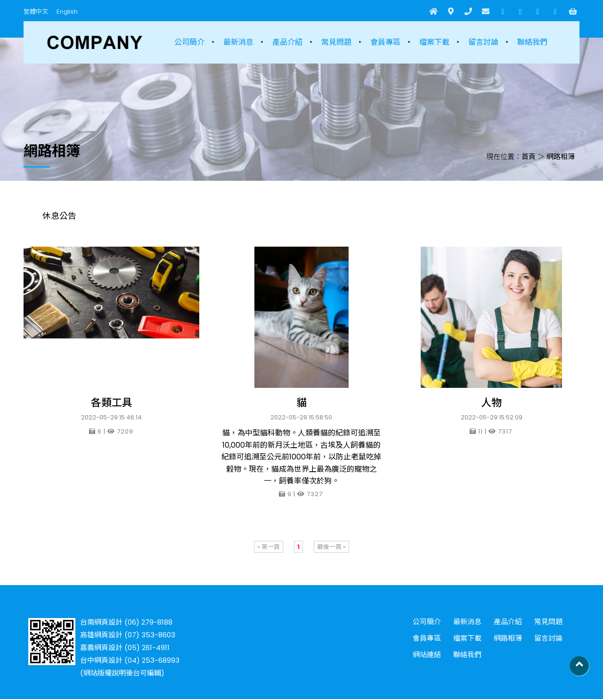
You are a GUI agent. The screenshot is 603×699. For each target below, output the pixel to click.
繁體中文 (36, 11)
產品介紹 (287, 42)
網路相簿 (560, 156)
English (67, 11)
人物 (491, 402)
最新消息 (238, 42)
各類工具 (111, 402)
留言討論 (483, 42)
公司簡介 (189, 42)
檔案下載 (434, 42)
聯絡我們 (532, 42)
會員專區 (385, 42)
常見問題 (336, 42)
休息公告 (59, 216)
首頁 (529, 156)
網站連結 (427, 654)
